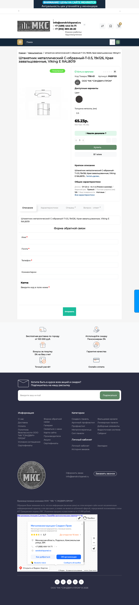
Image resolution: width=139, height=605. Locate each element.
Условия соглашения (29, 442)
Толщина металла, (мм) (86, 108)
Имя (23, 237)
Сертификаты (25, 445)
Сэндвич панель (80, 419)
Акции (47, 439)
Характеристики (49, 207)
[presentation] (42, 295)
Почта (24, 249)
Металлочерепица (81, 429)
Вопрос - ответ (92, 207)
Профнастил (78, 426)
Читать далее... (93, 176)
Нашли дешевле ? (95, 133)
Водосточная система (108, 429)
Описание (27, 207)
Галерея (48, 425)
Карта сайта (50, 432)
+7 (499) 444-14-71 (64, 25)
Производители (52, 436)
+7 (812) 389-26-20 (64, 29)
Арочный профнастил (83, 422)
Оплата (22, 426)
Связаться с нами (53, 429)
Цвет (77, 93)
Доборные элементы (108, 426)
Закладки (102, 445)
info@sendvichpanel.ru (67, 21)
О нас (21, 419)
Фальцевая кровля (107, 419)
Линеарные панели (107, 422)
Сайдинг (101, 433)
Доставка (23, 422)
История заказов (80, 449)
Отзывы (71, 207)
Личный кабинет (80, 445)
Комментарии (28, 272)
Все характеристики (85, 195)
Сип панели (78, 433)
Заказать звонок (105, 473)
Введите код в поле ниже (34, 287)
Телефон (26, 260)
